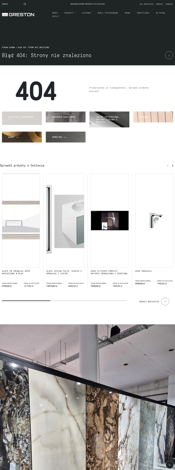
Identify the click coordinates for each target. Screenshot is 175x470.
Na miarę (160, 12)
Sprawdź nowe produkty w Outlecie (87, 4)
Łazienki (86, 12)
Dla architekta (147, 4)
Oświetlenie (143, 12)
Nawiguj (169, 4)
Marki (55, 12)
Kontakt (159, 4)
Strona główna (8, 47)
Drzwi (127, 12)
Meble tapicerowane (108, 12)
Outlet (55, 16)
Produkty (69, 12)
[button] (173, 165)
